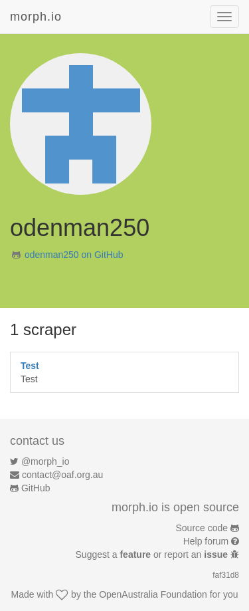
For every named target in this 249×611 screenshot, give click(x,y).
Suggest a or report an (153, 554)
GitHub (35, 488)
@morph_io (45, 461)
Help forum (205, 541)
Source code (202, 528)
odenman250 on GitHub (74, 254)
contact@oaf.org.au (62, 474)
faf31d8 (225, 575)
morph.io (36, 16)
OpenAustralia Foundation (153, 594)
